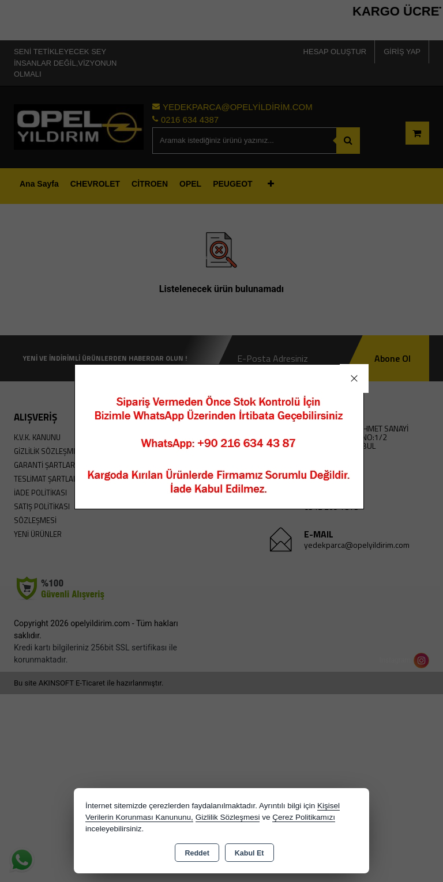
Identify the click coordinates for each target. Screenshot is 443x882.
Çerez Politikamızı (303, 817)
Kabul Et (249, 853)
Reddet (197, 853)
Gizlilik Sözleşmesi (228, 817)
